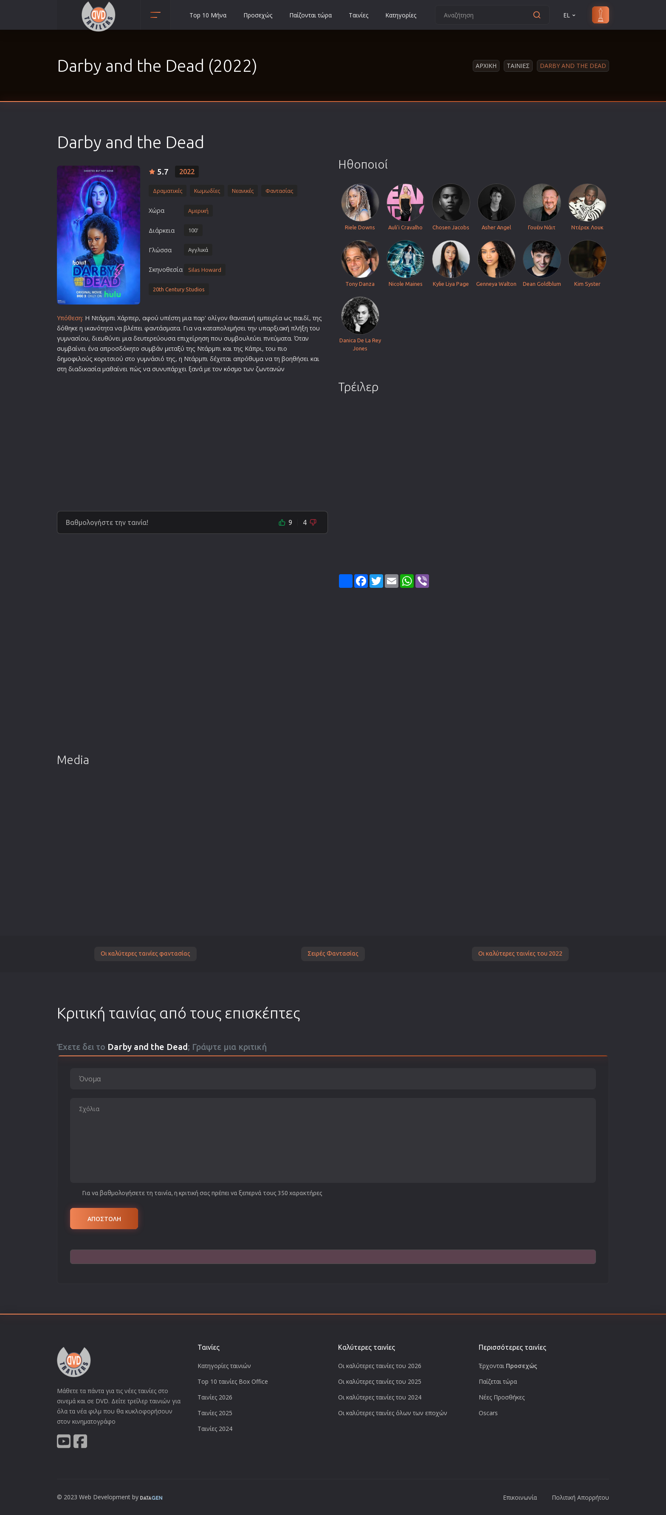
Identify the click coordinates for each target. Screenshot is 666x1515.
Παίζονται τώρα (310, 15)
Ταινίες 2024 (215, 1429)
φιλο (78, 359)
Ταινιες (518, 66)
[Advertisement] (192, 438)
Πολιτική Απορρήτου (580, 1497)
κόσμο (233, 369)
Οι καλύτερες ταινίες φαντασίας (145, 953)
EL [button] (570, 15)
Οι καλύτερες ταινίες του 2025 (379, 1381)
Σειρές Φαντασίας (333, 953)
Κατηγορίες (400, 15)
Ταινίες (358, 15)
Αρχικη (486, 66)
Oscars (488, 1413)
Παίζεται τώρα (498, 1381)
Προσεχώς (257, 15)
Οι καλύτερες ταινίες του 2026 (379, 1366)
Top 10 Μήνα (207, 15)
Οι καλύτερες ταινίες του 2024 (379, 1397)
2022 (187, 171)
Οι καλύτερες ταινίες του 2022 (520, 953)
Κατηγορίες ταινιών (224, 1366)
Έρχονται (508, 1366)
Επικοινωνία (520, 1497)
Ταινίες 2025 (215, 1413)
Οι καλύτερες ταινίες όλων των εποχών (392, 1413)
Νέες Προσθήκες (502, 1397)
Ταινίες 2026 (215, 1397)
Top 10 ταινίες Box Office (233, 1381)
